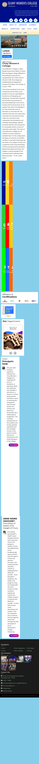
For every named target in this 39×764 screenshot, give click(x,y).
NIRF (25, 32)
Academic (32, 25)
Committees (14, 29)
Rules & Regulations (20, 648)
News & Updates (19, 650)
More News (7, 56)
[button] (12, 45)
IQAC (23, 29)
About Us (13, 25)
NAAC (35, 29)
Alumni (3, 650)
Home (5, 25)
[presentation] (11, 353)
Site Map (29, 650)
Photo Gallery (30, 648)
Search (3, 648)
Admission (23, 25)
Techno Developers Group (32, 695)
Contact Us (16, 32)
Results (5, 29)
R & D (29, 29)
